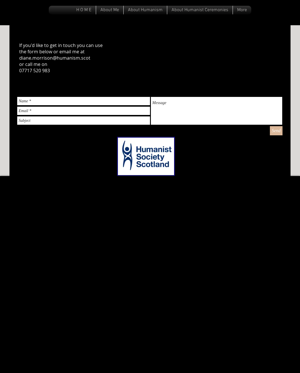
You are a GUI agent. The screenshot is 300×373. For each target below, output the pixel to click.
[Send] (276, 130)
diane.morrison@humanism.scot (54, 58)
